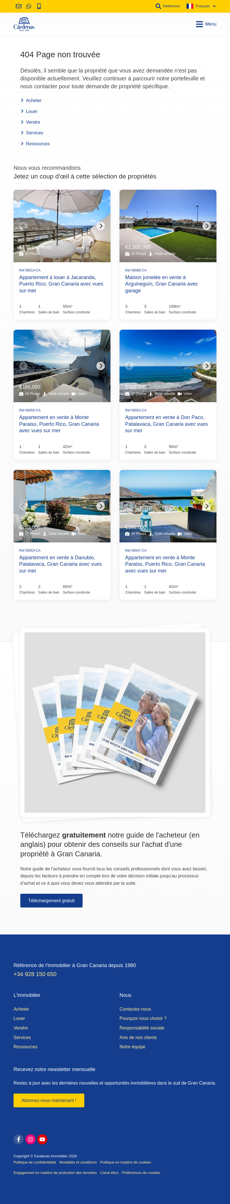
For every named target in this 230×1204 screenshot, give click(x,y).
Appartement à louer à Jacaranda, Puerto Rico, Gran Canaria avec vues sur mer (61, 284)
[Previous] (23, 226)
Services (31, 132)
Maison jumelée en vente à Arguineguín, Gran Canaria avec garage (161, 284)
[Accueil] (24, 24)
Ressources (35, 143)
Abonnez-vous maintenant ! (48, 1100)
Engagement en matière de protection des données (55, 1173)
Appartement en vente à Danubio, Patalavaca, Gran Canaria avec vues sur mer (60, 564)
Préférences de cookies (141, 1173)
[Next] (100, 226)
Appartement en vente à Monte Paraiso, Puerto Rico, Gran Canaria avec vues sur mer (59, 424)
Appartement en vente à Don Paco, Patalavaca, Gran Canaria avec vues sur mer (166, 424)
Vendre (30, 122)
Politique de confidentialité (35, 1162)
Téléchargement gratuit (51, 900)
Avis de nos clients (138, 1037)
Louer (28, 111)
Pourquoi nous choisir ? (143, 1018)
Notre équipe (132, 1046)
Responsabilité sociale (142, 1028)
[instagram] (30, 1139)
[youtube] (42, 1139)
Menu (206, 24)
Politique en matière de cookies (125, 1162)
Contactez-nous (135, 1009)
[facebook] (19, 1139)
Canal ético (109, 1173)
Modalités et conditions (78, 1162)
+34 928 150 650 (35, 974)
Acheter (30, 100)
